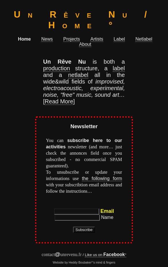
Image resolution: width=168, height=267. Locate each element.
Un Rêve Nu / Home (84, 19)
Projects (71, 39)
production (56, 68)
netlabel (78, 75)
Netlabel (143, 39)
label (119, 68)
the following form (102, 178)
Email (107, 211)
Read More (59, 101)
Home (24, 39)
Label (119, 39)
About (85, 44)
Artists (96, 39)
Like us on (105, 255)
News (47, 39)
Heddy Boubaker (80, 262)
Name (107, 217)
